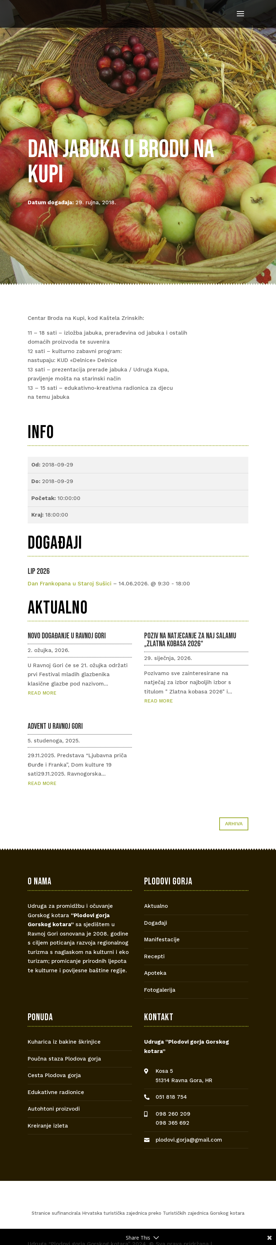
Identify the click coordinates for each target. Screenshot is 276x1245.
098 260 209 (173, 1114)
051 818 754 (171, 1097)
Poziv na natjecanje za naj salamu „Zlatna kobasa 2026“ (190, 640)
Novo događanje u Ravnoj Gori (67, 636)
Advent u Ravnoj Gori (55, 726)
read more (42, 693)
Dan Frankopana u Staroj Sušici (69, 583)
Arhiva (234, 823)
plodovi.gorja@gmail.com (189, 1140)
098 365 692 (172, 1123)
